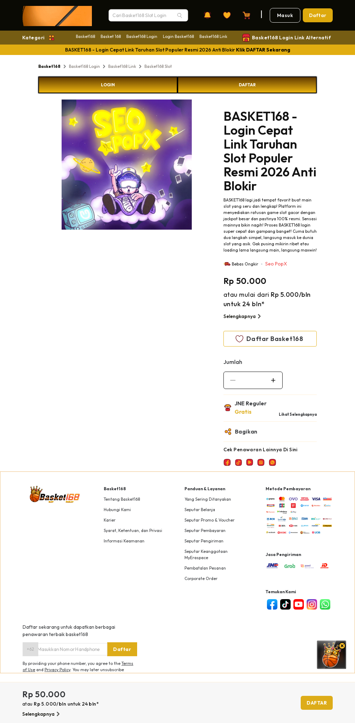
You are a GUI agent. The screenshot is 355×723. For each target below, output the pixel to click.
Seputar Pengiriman (203, 540)
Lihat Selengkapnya (298, 414)
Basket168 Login (141, 36)
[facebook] (272, 604)
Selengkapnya (243, 316)
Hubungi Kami (117, 509)
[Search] (179, 15)
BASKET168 (233, 199)
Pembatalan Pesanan (205, 568)
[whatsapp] (325, 604)
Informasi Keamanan (124, 540)
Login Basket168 (178, 36)
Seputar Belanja (199, 509)
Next (197, 165)
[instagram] (311, 604)
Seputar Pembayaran (205, 530)
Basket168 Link (213, 36)
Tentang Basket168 (122, 499)
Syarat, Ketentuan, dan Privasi (133, 530)
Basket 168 (111, 36)
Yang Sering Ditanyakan (207, 499)
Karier (110, 520)
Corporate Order (201, 578)
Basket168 (85, 36)
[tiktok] (285, 604)
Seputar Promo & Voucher (209, 520)
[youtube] (298, 604)
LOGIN (108, 84)
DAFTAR (247, 84)
